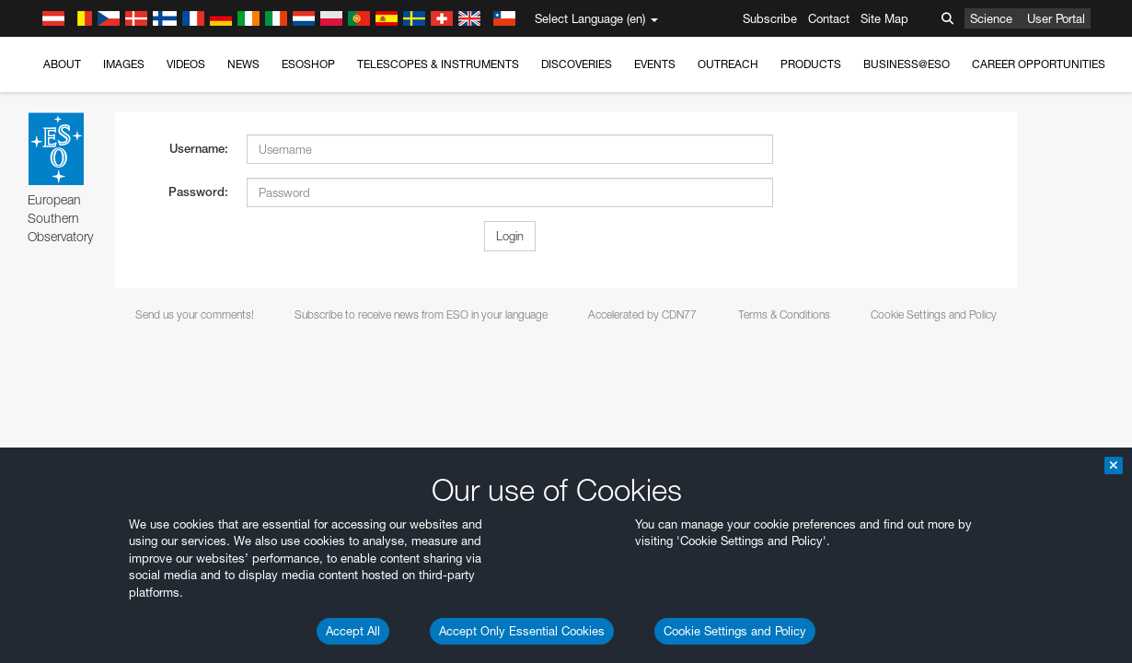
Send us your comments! (194, 314)
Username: (198, 149)
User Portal (1056, 18)
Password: (198, 192)
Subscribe (770, 18)
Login (510, 235)
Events (655, 64)
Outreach (728, 64)
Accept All (353, 630)
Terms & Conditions (784, 314)
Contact (828, 18)
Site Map (884, 18)
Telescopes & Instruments (438, 64)
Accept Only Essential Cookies (522, 630)
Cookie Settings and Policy (735, 630)
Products (810, 64)
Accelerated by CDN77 (642, 314)
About (62, 64)
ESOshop (308, 64)
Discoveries (576, 64)
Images (123, 64)
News (243, 64)
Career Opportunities (1038, 64)
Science (991, 18)
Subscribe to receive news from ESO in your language (421, 314)
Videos (186, 64)
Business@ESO (906, 64)
